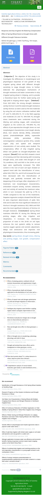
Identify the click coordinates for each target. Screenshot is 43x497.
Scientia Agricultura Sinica (11, 14)
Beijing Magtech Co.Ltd (26, 491)
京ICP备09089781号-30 (21, 478)
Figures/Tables (10, 248)
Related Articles (11, 257)
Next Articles (36, 26)
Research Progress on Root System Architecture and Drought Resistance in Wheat (20, 393)
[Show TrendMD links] (40, 469)
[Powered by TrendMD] (11, 470)
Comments (7, 266)
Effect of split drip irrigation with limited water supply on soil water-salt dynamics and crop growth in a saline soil (21, 433)
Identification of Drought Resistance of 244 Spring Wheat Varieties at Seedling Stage (21, 386)
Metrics (6, 262)
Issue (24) (36, 14)
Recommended (10, 271)
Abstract (6, 67)
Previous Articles (22, 26)
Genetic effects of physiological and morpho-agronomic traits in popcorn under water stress (20, 426)
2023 (24, 14)
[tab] (21, 68)
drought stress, (28, 236)
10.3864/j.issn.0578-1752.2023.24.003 (27, 16)
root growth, (24, 239)
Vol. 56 (28, 14)
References (9, 252)
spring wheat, (17, 236)
